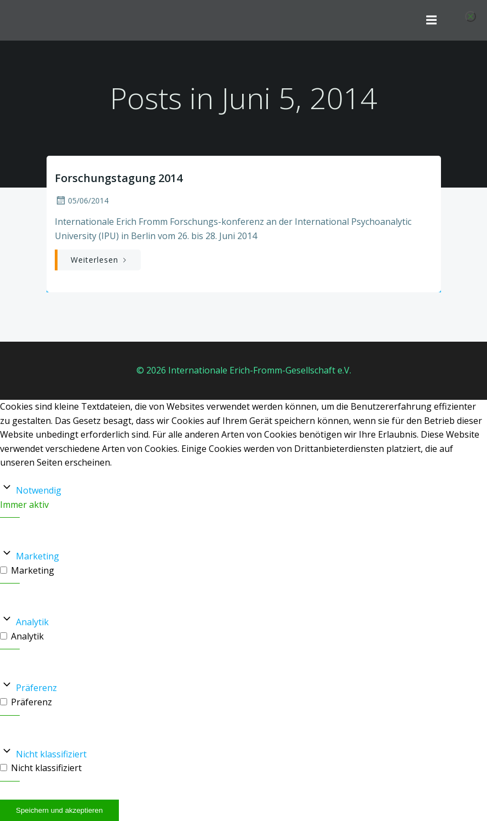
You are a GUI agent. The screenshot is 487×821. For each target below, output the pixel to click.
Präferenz (36, 688)
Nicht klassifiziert (51, 754)
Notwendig (38, 490)
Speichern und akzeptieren (59, 810)
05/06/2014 (81, 200)
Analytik (32, 622)
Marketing (37, 556)
